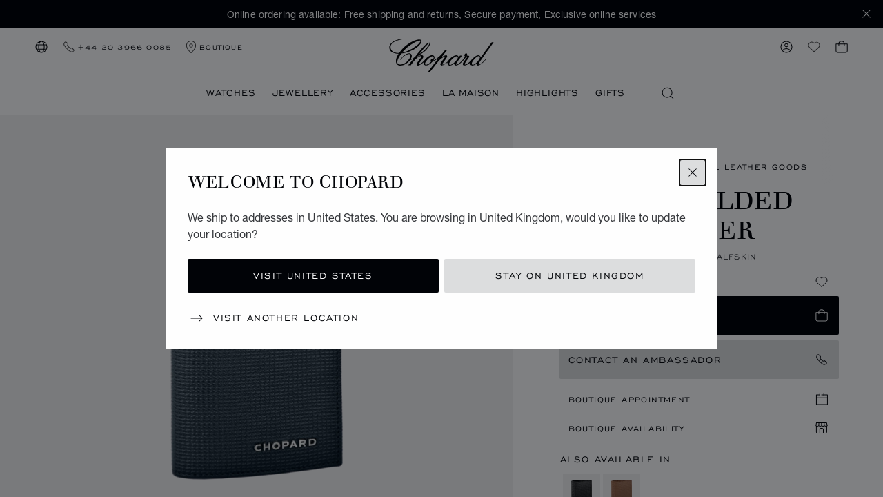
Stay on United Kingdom (569, 276)
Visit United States (313, 276)
